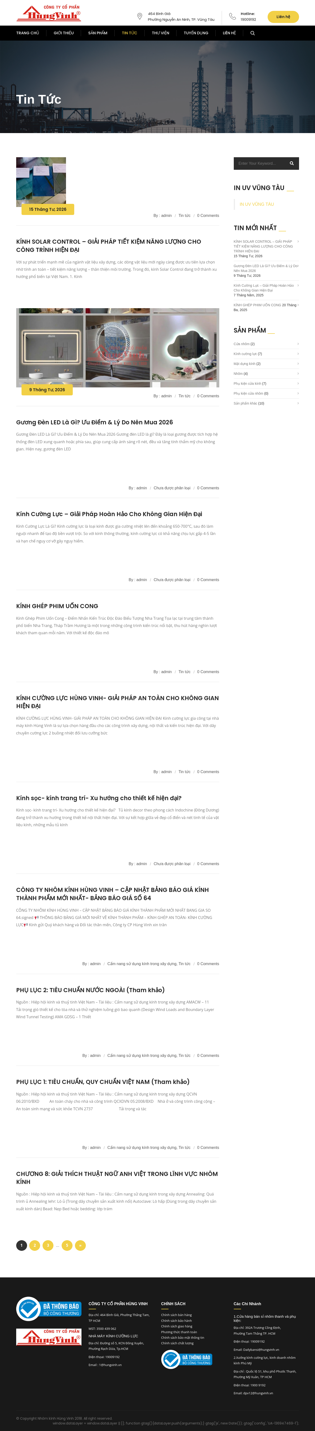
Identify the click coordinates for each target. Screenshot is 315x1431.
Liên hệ (283, 17)
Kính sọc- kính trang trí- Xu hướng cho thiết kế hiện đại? (99, 798)
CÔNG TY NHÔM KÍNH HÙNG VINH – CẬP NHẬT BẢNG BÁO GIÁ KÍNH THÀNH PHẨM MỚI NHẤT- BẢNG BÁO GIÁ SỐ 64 (112, 894)
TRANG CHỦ (27, 33)
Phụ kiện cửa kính (247, 383)
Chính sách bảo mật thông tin (182, 1337)
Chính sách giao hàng (176, 1326)
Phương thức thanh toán (179, 1332)
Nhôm (238, 374)
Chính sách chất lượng (177, 1343)
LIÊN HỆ (229, 33)
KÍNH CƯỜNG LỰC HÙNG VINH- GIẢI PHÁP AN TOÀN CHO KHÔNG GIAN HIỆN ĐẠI (117, 702)
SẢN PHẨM (97, 33)
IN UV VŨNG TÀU (257, 204)
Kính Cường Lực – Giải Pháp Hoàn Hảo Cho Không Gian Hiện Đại (109, 514)
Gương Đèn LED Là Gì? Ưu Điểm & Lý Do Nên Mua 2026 (94, 422)
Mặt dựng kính (245, 364)
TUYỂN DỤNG (196, 33)
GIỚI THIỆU (64, 33)
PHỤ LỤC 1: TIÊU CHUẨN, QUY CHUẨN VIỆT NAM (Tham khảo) (103, 1082)
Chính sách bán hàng (176, 1315)
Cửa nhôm (242, 344)
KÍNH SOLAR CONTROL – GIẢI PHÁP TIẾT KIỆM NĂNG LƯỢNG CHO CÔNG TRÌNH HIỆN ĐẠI (263, 246)
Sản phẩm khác (245, 403)
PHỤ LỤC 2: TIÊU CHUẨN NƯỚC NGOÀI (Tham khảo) (90, 990)
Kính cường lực (245, 354)
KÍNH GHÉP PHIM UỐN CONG (57, 606)
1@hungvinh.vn (110, 1365)
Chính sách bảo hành (176, 1320)
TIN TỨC (129, 33)
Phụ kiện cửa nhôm (249, 393)
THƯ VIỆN (160, 33)
